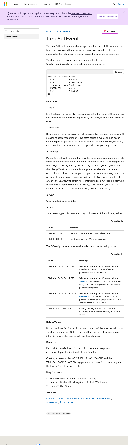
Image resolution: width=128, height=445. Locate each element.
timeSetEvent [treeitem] (12, 36)
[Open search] (114, 4)
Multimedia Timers (56, 398)
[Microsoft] (5, 4)
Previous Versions (63, 31)
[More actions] (121, 31)
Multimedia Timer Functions (81, 398)
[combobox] (21, 30)
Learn (48, 31)
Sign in (121, 4)
